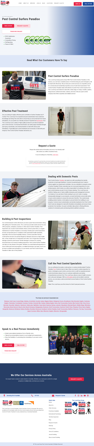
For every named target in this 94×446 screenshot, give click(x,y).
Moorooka (6, 307)
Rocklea (27, 309)
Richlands (17, 309)
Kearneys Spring (50, 305)
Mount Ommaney (30, 307)
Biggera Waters (49, 301)
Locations (50, 3)
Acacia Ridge (19, 301)
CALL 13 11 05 (88, 3)
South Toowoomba (62, 309)
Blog (43, 3)
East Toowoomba (62, 303)
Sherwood (38, 309)
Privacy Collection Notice (36, 163)
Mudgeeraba (38, 307)
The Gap (81, 309)
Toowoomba (87, 309)
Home (20, 3)
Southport (44, 309)
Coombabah (18, 303)
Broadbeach (67, 301)
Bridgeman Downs (58, 301)
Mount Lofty (21, 307)
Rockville (32, 309)
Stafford (70, 309)
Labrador (58, 305)
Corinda (30, 303)
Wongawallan (63, 311)
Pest (54, 269)
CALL (21, 345)
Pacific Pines (69, 307)
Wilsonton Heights (48, 311)
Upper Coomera (31, 311)
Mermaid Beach (72, 305)
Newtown (45, 307)
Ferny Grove (86, 303)
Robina (22, 309)
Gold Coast (13, 301)
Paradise (61, 180)
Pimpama (75, 307)
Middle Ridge (80, 305)
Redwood (11, 309)
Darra (56, 303)
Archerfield (32, 301)
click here (55, 154)
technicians (40, 120)
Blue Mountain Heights (77, 301)
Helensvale (30, 305)
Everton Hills (71, 303)
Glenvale (5, 305)
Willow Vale (40, 311)
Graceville (11, 305)
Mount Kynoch (14, 307)
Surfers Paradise (52, 309)
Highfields (36, 305)
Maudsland (64, 305)
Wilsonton (56, 311)
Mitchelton (87, 305)
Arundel (38, 301)
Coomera (25, 303)
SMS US (78, 4)
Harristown (23, 305)
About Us (25, 3)
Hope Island (42, 305)
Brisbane (6, 301)
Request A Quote (59, 3)
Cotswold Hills (37, 303)
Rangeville (5, 309)
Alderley (26, 301)
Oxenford (62, 307)
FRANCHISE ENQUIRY (16, 31)
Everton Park (78, 303)
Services (32, 3)
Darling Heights (50, 303)
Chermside (12, 303)
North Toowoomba (54, 307)
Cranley (43, 303)
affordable (70, 277)
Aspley (42, 301)
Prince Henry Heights (84, 307)
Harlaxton (17, 305)
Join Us (39, 3)
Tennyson (75, 309)
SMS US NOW (8, 26)
